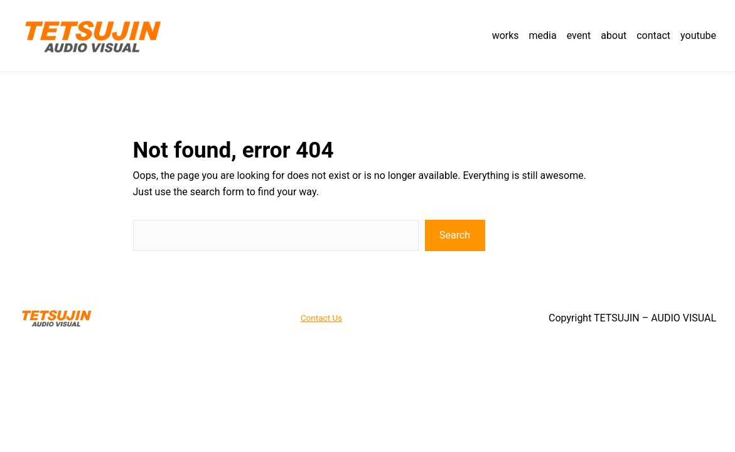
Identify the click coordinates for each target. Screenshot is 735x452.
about (613, 35)
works (505, 35)
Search (454, 235)
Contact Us (322, 318)
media (543, 35)
